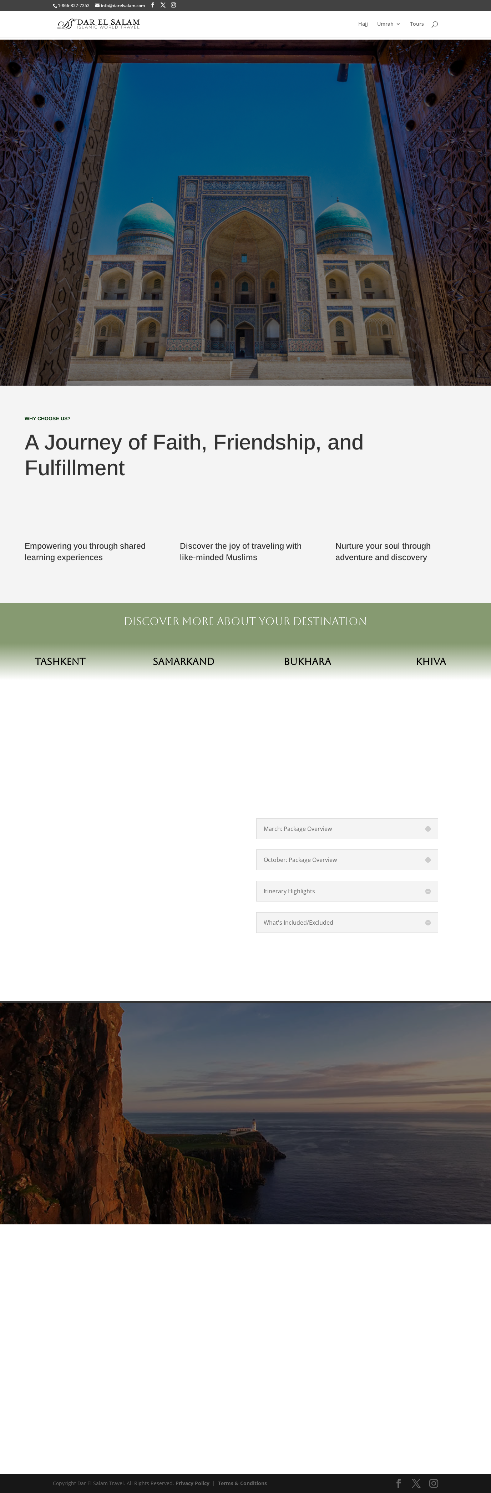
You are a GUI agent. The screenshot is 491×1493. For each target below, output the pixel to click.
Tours (417, 24)
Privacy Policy (192, 1483)
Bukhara (307, 661)
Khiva (431, 661)
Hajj (363, 24)
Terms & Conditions (242, 1483)
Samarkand (183, 661)
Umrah (385, 24)
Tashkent (60, 661)
